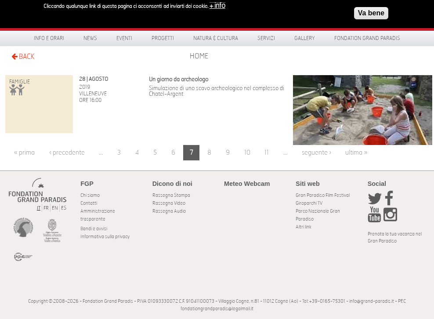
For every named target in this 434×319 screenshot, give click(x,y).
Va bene (371, 11)
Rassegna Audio (169, 211)
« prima (24, 152)
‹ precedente (67, 152)
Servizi (266, 38)
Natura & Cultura (215, 38)
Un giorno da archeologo (178, 80)
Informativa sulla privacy (105, 236)
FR (46, 208)
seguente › (316, 152)
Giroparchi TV (309, 203)
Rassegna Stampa (171, 195)
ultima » (356, 152)
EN (55, 208)
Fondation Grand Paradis (367, 38)
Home (199, 56)
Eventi (124, 38)
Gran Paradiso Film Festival (323, 195)
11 (266, 152)
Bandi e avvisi (93, 228)
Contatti (88, 203)
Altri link (303, 227)
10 (247, 152)
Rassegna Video (168, 203)
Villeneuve (93, 93)
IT (38, 208)
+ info (217, 3)
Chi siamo (90, 195)
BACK (22, 56)
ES (63, 208)
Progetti (163, 38)
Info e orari (49, 38)
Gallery (304, 38)
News (90, 38)
